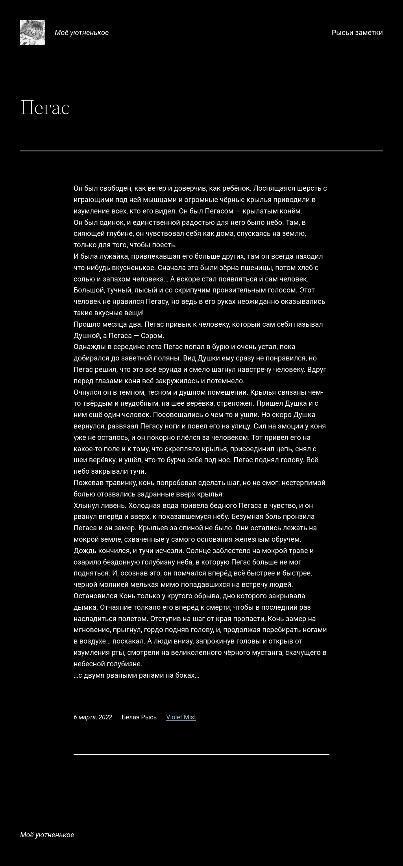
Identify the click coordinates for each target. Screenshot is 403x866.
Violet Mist (181, 717)
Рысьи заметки (357, 32)
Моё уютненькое (82, 32)
